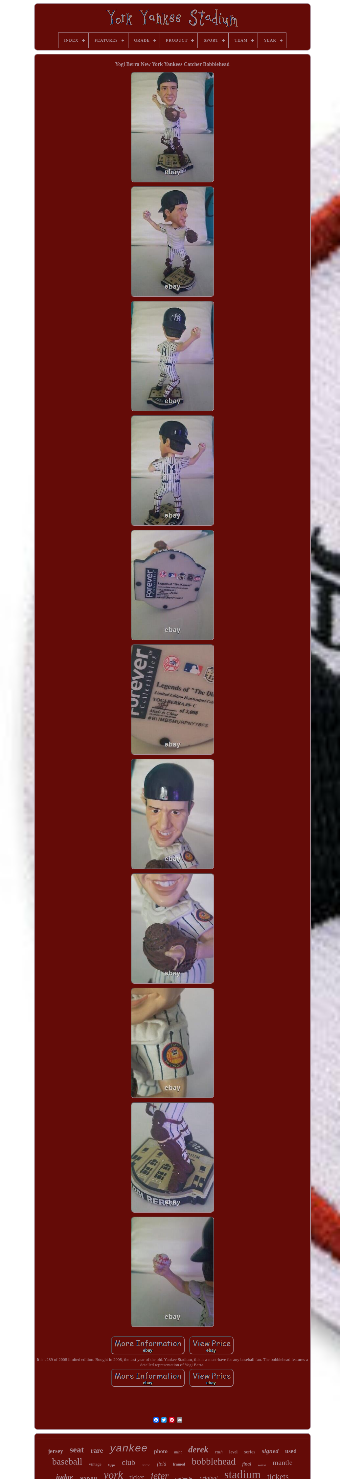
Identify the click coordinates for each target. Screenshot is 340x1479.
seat (77, 1449)
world (262, 1465)
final (246, 1464)
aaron (146, 1465)
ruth (218, 1451)
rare (96, 1450)
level (233, 1451)
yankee (128, 1449)
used (291, 1451)
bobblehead (214, 1461)
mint (178, 1452)
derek (198, 1449)
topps (111, 1465)
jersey (55, 1451)
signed (270, 1451)
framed (179, 1464)
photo (161, 1451)
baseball (67, 1461)
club (128, 1462)
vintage (95, 1464)
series (249, 1451)
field (161, 1464)
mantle (282, 1462)
